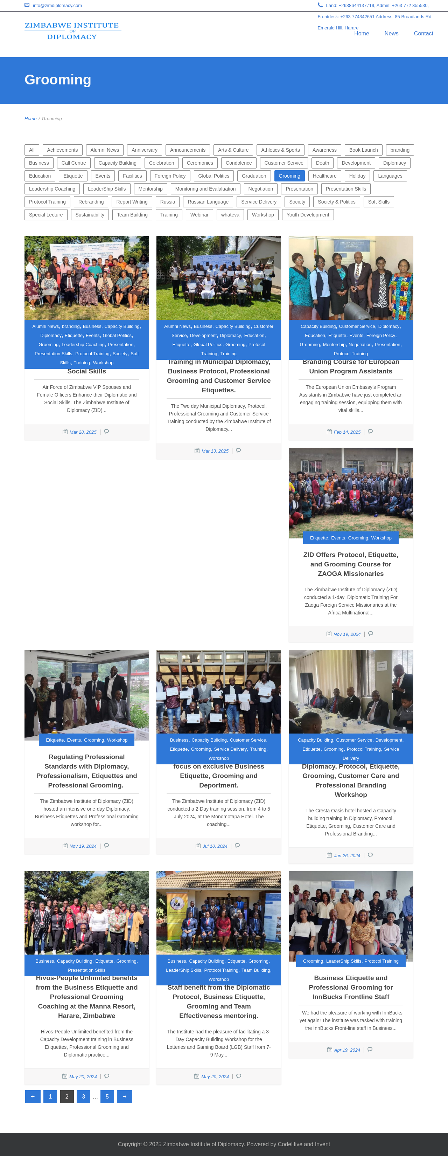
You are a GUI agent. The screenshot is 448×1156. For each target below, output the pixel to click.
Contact (423, 33)
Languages (390, 176)
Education (40, 176)
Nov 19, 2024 (347, 634)
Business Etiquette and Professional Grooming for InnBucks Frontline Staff (351, 987)
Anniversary (145, 150)
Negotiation (260, 189)
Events (103, 176)
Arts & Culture (233, 150)
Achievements (62, 150)
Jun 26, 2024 (347, 855)
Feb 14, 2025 (347, 432)
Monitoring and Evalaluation (205, 189)
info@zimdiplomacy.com (57, 5)
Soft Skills (379, 202)
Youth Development (308, 215)
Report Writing (131, 202)
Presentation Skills (346, 189)
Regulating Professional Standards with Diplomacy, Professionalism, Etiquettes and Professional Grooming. (86, 771)
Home (361, 33)
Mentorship (151, 189)
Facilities (132, 176)
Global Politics (214, 176)
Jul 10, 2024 (215, 846)
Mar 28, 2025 (83, 432)
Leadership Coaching (52, 189)
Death (322, 163)
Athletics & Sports (280, 150)
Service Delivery (258, 202)
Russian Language (208, 202)
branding (400, 150)
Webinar (199, 215)
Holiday (357, 176)
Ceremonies (200, 163)
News (392, 33)
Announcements (187, 150)
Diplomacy (394, 163)
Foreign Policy (170, 176)
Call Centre (74, 163)
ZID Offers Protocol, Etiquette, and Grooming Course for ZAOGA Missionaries (350, 564)
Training (169, 215)
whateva (230, 215)
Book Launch (363, 150)
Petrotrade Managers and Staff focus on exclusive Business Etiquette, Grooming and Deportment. (218, 771)
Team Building (132, 215)
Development (356, 163)
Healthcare (325, 176)
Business (39, 163)
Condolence (239, 163)
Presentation (299, 189)
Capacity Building (117, 163)
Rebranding (91, 202)
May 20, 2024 (83, 1076)
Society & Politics (336, 202)
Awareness (325, 150)
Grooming (289, 176)
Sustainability (90, 215)
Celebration (161, 163)
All (32, 150)
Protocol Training (47, 202)
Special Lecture (46, 215)
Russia (167, 202)
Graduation (254, 176)
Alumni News (105, 150)
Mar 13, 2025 (215, 451)
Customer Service (284, 163)
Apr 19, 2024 (347, 1050)
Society (297, 202)
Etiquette (73, 176)
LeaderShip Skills (107, 189)
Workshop (263, 215)
